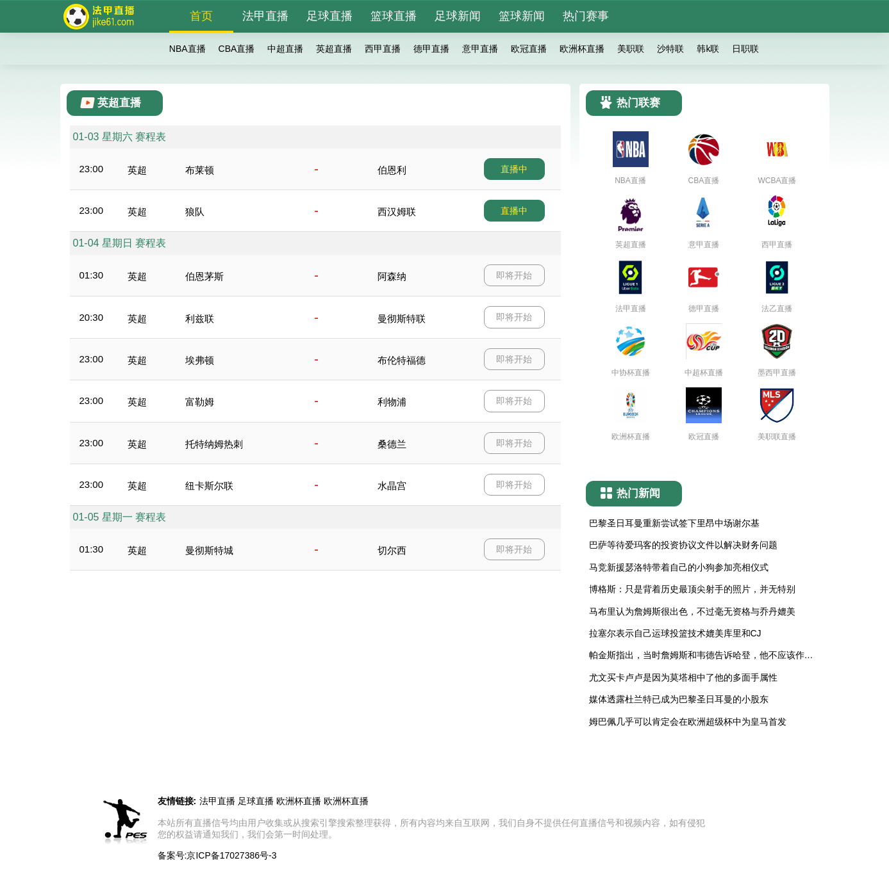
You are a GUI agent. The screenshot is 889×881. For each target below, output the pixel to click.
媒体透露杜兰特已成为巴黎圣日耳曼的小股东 (679, 699)
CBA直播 (237, 49)
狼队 (194, 211)
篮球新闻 (522, 16)
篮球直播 (393, 16)
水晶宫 (392, 485)
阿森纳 (392, 276)
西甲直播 (383, 49)
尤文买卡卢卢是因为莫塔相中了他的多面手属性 (683, 677)
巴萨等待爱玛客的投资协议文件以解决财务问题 (683, 545)
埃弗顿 (199, 360)
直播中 (514, 169)
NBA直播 (187, 49)
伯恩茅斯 (204, 276)
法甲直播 (265, 16)
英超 (137, 170)
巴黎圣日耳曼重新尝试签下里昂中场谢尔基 (674, 523)
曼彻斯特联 (402, 318)
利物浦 (392, 401)
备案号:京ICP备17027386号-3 (217, 855)
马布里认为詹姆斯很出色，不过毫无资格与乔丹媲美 (692, 611)
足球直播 (329, 16)
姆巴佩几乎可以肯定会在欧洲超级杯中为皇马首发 (687, 721)
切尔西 (392, 550)
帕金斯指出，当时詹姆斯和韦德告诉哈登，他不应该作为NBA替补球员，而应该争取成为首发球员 (701, 656)
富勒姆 (199, 401)
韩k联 (708, 49)
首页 (201, 16)
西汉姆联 (397, 211)
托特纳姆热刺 (214, 444)
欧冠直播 (529, 49)
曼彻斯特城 (209, 550)
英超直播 (334, 49)
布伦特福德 (402, 360)
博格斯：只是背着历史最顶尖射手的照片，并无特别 (692, 589)
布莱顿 (199, 170)
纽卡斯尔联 (209, 485)
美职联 (630, 49)
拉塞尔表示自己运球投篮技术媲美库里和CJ (675, 633)
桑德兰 (392, 444)
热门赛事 (586, 16)
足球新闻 (458, 16)
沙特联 (670, 49)
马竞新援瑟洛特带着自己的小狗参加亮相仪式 (679, 567)
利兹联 (199, 318)
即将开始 (514, 275)
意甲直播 (480, 49)
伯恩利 (392, 170)
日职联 (745, 49)
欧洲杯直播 (582, 49)
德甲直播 (431, 49)
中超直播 (285, 49)
